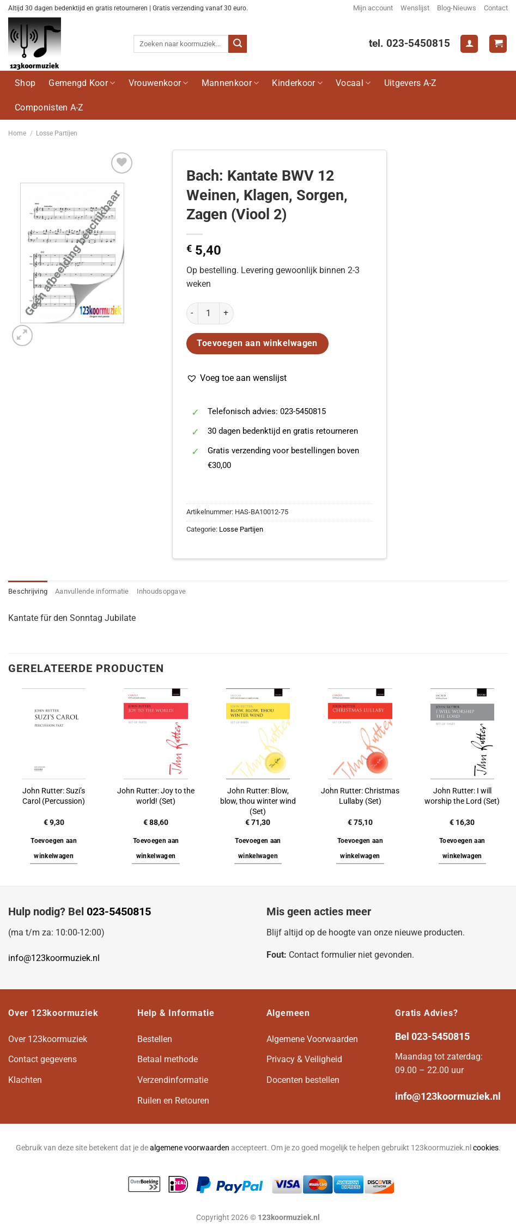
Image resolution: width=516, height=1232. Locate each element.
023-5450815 (119, 911)
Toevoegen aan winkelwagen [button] (54, 848)
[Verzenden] (237, 44)
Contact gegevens (42, 1059)
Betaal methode (167, 1059)
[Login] (469, 44)
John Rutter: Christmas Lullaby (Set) (360, 796)
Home (17, 133)
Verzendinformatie (172, 1080)
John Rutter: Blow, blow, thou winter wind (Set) (258, 801)
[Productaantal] (209, 313)
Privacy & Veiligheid (304, 1059)
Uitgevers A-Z (410, 83)
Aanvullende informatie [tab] (92, 591)
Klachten (25, 1080)
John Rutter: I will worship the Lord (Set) (462, 796)
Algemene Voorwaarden (312, 1039)
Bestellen (154, 1039)
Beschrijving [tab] (27, 591)
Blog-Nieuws (456, 8)
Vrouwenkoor (159, 83)
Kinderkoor (297, 83)
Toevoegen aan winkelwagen (257, 343)
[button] (236, 378)
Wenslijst (414, 8)
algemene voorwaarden (189, 1148)
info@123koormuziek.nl (54, 958)
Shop (25, 83)
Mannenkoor (230, 83)
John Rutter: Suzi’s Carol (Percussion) (53, 796)
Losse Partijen (56, 133)
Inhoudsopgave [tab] (161, 591)
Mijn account (373, 8)
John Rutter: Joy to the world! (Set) (156, 796)
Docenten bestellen (302, 1080)
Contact (496, 8)
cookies (486, 1148)
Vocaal (353, 83)
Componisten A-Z (49, 107)
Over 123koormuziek (47, 1039)
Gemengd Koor (81, 83)
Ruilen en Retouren (173, 1100)
